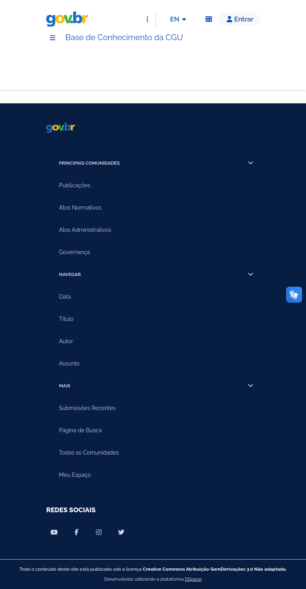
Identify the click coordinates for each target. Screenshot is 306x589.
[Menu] (52, 37)
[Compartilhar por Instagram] (99, 532)
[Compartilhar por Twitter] (121, 532)
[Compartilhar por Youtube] (54, 532)
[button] (239, 19)
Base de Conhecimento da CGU (124, 37)
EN (179, 19)
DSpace (193, 579)
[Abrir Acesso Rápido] (147, 19)
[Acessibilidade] (208, 19)
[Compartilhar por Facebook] (76, 532)
